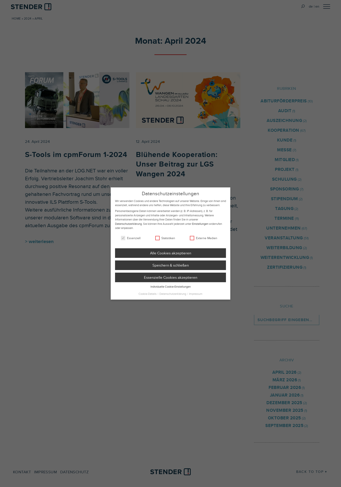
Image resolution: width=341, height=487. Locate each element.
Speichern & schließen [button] (170, 271)
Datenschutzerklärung (128, 230)
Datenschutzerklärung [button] (173, 300)
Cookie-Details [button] (148, 300)
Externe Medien (203, 244)
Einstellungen (200, 230)
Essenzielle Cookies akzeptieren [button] (170, 284)
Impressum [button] (195, 300)
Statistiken (165, 244)
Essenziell (130, 244)
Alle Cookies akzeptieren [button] (170, 259)
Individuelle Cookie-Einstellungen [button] (170, 293)
